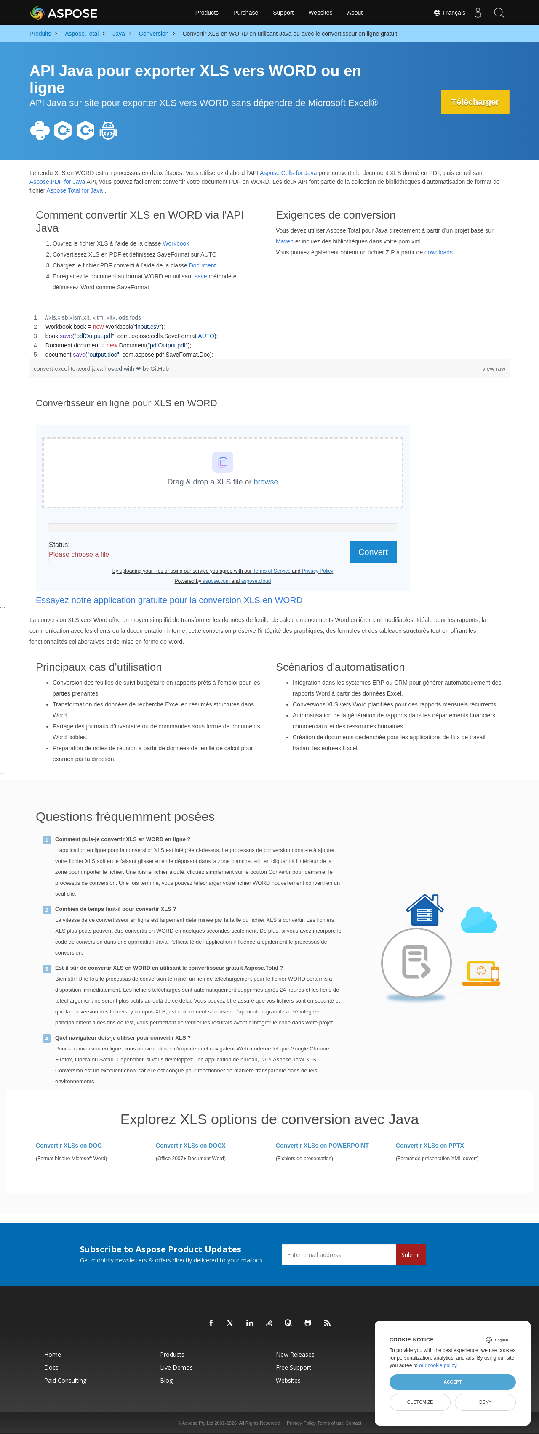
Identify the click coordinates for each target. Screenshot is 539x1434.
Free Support (293, 1367)
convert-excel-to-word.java (69, 368)
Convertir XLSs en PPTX (430, 1145)
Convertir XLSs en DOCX (191, 1145)
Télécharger (475, 101)
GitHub (159, 368)
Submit (410, 1255)
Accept (452, 1381)
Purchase (245, 12)
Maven (285, 241)
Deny (485, 1402)
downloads (438, 252)
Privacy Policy (301, 1423)
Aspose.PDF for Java (57, 181)
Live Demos (176, 1367)
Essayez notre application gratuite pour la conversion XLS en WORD (169, 600)
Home (52, 1354)
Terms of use (330, 1423)
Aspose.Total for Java (74, 190)
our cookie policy (437, 1365)
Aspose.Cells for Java (288, 172)
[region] (269, 336)
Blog (166, 1380)
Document (202, 265)
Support (283, 12)
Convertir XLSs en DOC (68, 1145)
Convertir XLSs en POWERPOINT (322, 1145)
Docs (51, 1367)
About (355, 12)
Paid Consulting (65, 1380)
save (201, 276)
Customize (420, 1402)
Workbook (176, 243)
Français (449, 12)
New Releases (295, 1354)
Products (207, 12)
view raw (494, 368)
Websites (320, 12)
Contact (353, 1423)
